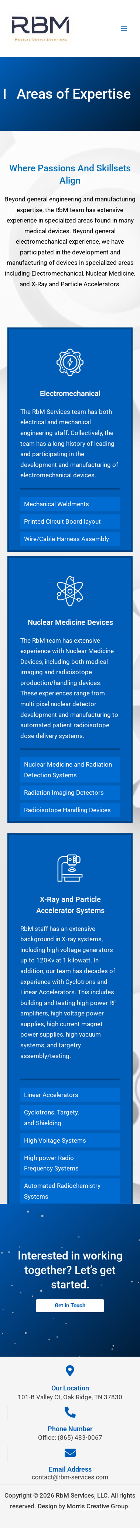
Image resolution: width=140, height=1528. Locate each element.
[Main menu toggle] (124, 28)
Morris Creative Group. (98, 1506)
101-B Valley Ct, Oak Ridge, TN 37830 (70, 1397)
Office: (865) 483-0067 (70, 1437)
